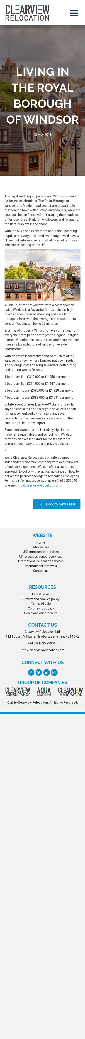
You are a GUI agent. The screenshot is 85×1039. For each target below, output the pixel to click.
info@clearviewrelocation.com (38, 485)
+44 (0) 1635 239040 (42, 643)
